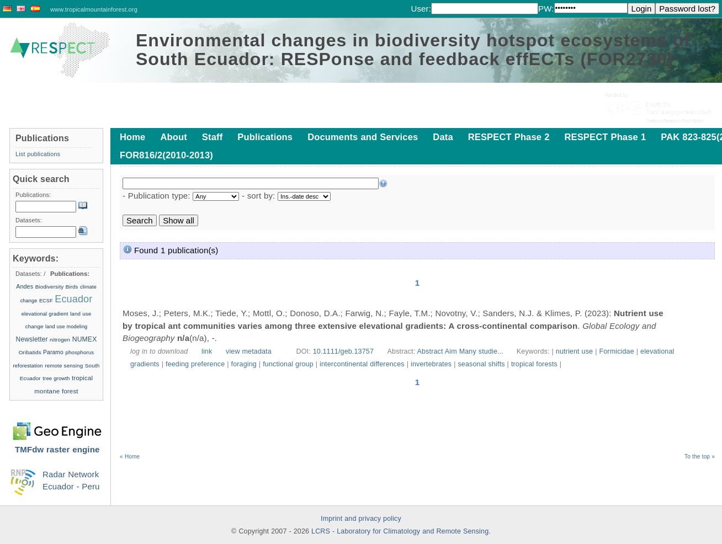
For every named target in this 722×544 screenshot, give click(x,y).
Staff (212, 137)
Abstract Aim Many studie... (461, 351)
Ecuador (73, 299)
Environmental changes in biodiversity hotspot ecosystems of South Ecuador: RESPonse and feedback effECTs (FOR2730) (413, 49)
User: (421, 8)
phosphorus (79, 352)
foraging (244, 364)
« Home (130, 457)
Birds (72, 287)
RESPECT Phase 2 (509, 137)
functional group (288, 364)
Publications (265, 137)
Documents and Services (362, 137)
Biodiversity (49, 287)
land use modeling (66, 326)
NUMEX (84, 339)
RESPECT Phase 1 (605, 137)
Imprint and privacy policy (361, 518)
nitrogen (60, 340)
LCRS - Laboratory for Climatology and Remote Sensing (400, 531)
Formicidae (616, 351)
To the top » (699, 457)
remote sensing (64, 365)
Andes (24, 286)
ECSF (46, 300)
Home (132, 137)
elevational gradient (45, 314)
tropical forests (534, 364)
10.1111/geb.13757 (343, 351)
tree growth (56, 378)
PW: (546, 8)
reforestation (28, 365)
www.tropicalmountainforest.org (93, 9)
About (173, 137)
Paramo (53, 352)
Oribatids (31, 352)
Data (443, 137)
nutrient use (574, 351)
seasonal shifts (481, 364)
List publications (37, 154)
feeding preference (195, 364)
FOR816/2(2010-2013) (166, 155)
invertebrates (431, 364)
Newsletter (32, 339)
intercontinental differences (362, 364)
